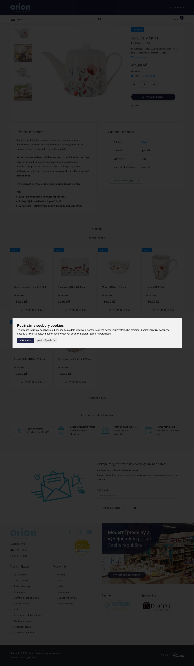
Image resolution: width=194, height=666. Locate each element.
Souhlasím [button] (25, 340)
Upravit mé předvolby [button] (46, 340)
